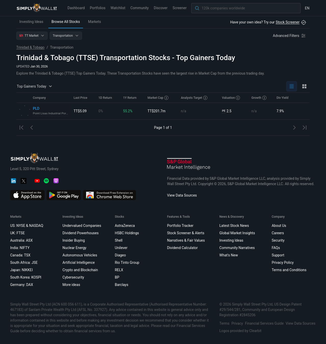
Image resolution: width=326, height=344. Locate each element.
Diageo (120, 255)
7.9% (280, 111)
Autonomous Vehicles (79, 255)
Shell (119, 240)
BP (117, 277)
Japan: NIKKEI (21, 270)
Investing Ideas (31, 22)
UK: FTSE (17, 233)
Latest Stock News (234, 226)
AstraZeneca (125, 226)
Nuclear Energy (74, 248)
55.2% (128, 111)
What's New (228, 255)
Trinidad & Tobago (30, 47)
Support (278, 255)
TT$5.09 (80, 111)
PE (223, 111)
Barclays (121, 285)
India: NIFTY (20, 248)
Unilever (121, 248)
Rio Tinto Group (127, 262)
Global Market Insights (237, 233)
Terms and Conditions (289, 270)
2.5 (227, 111)
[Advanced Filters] (289, 36)
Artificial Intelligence (78, 262)
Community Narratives (237, 248)
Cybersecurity (73, 277)
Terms (224, 323)
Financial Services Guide (264, 323)
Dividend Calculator (182, 248)
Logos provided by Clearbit (240, 331)
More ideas (71, 285)
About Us (279, 226)
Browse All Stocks (65, 22)
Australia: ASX (21, 240)
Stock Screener (288, 22)
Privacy (237, 323)
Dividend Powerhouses (80, 233)
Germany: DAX (21, 285)
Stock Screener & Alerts (185, 233)
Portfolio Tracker (180, 226)
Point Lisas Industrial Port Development (51, 113)
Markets (94, 22)
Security (278, 240)
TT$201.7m (156, 111)
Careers (278, 233)
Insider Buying (73, 240)
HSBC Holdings (127, 233)
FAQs (276, 248)
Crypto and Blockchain (80, 270)
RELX (119, 270)
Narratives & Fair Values (186, 240)
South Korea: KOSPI (25, 277)
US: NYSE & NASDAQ (26, 226)
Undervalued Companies (81, 226)
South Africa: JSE (24, 262)
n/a (183, 111)
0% (100, 111)
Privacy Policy (283, 262)
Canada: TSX (20, 255)
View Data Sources (182, 195)
